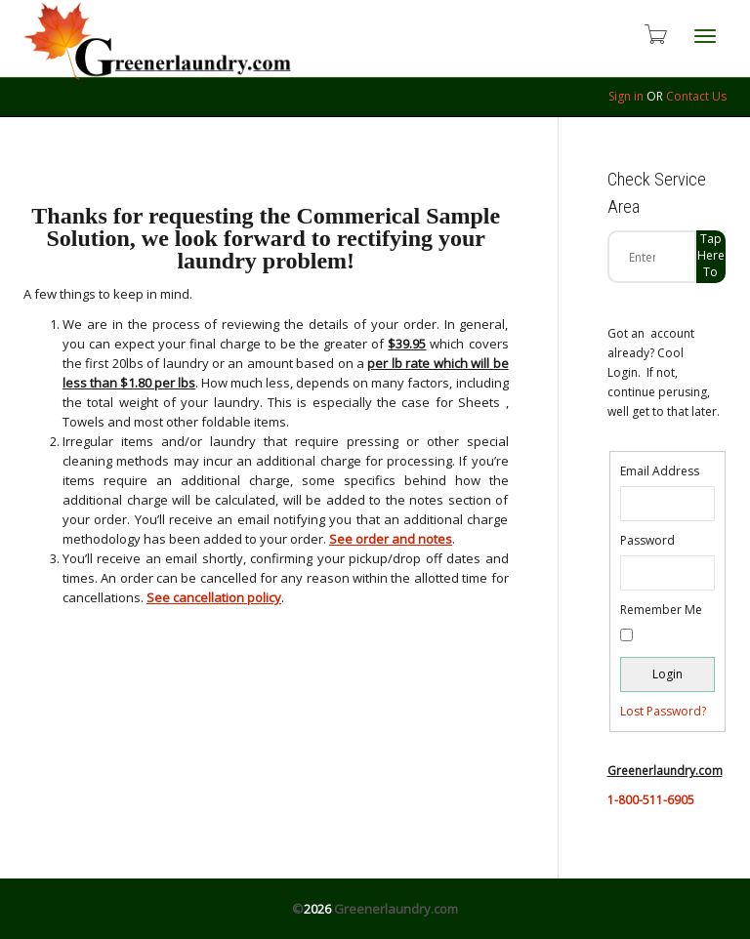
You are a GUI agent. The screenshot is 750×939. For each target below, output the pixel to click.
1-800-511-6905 (650, 800)
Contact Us (696, 96)
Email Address (659, 471)
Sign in (626, 96)
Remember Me (661, 609)
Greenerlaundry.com (396, 909)
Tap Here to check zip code (711, 256)
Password (647, 540)
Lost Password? (663, 711)
